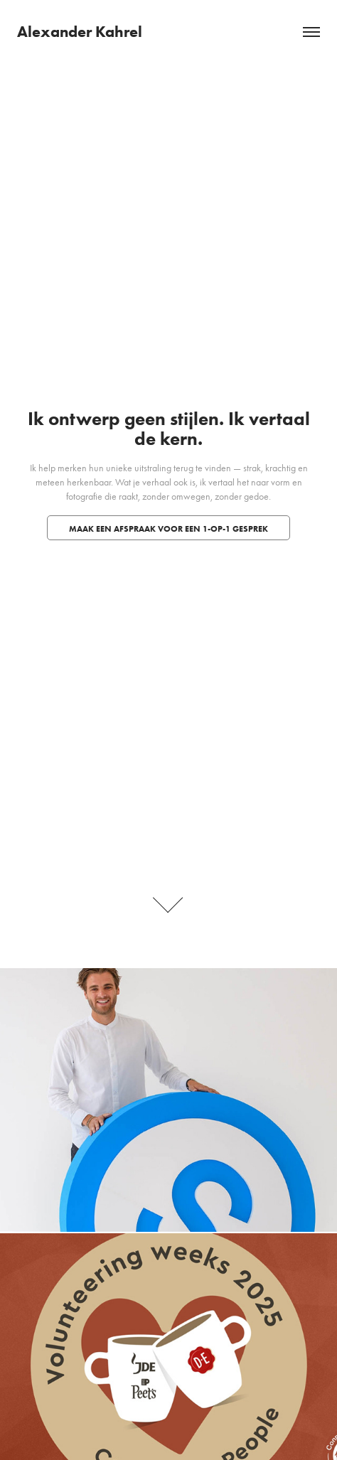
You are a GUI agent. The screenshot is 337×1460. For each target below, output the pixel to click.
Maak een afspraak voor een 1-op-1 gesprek (168, 528)
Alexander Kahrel (79, 31)
